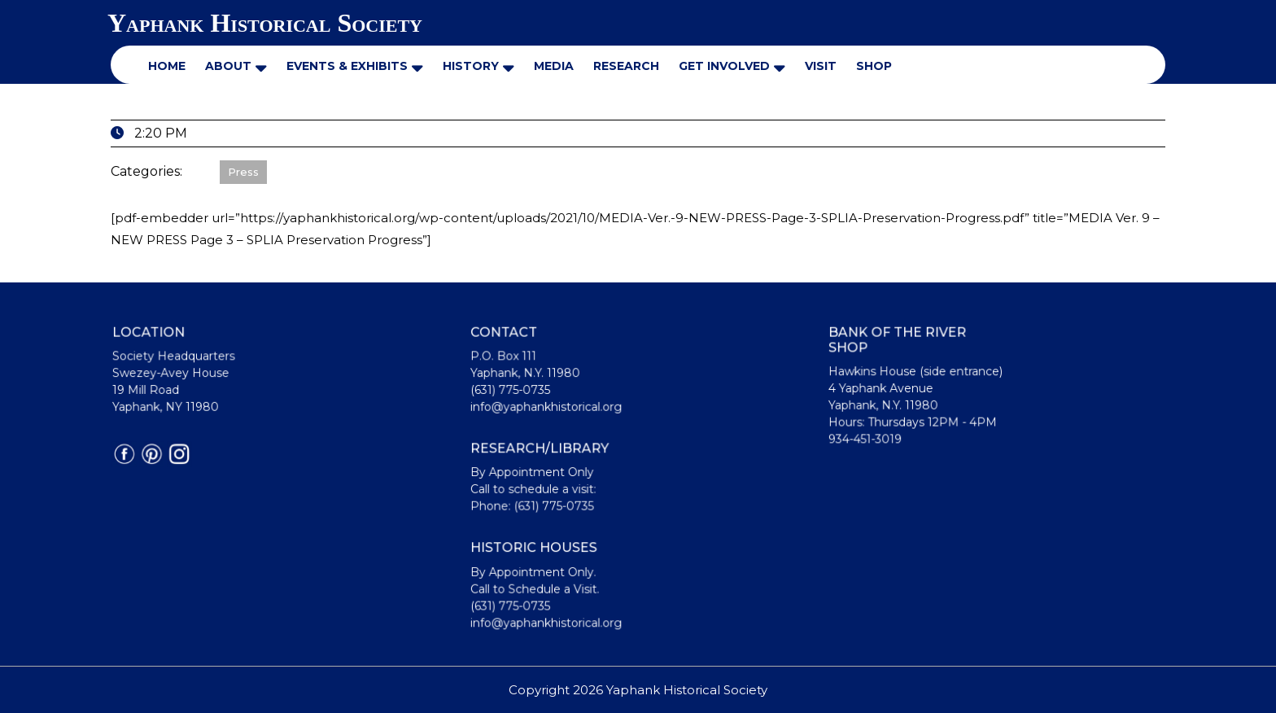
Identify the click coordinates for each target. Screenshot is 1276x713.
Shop (874, 66)
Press (243, 171)
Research (626, 66)
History (471, 66)
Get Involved (724, 66)
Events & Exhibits (347, 66)
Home (167, 66)
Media (554, 66)
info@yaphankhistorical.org (548, 408)
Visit (821, 66)
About (228, 66)
